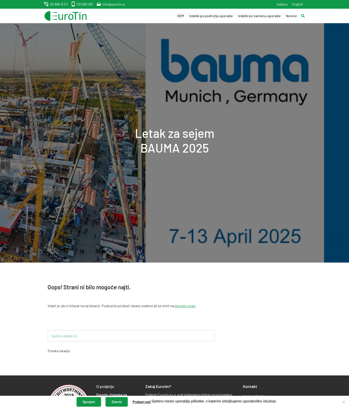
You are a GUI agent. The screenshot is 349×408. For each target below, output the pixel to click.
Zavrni (117, 402)
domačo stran (185, 306)
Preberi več (142, 402)
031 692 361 (85, 4)
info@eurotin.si (113, 4)
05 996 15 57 (59, 4)
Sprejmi (89, 402)
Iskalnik (60, 323)
